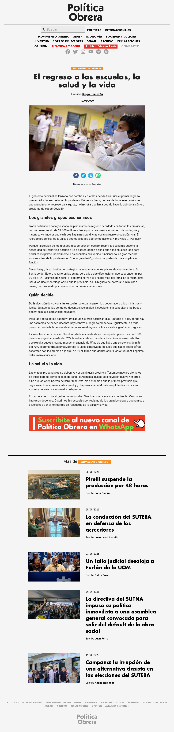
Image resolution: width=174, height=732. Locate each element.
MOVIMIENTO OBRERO (54, 36)
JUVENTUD (41, 41)
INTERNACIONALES (118, 30)
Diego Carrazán (92, 94)
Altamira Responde (117, 706)
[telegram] (90, 176)
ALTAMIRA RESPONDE (66, 46)
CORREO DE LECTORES (68, 41)
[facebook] (76, 176)
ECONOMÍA (94, 36)
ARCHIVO (107, 41)
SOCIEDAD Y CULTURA (121, 36)
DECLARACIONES (128, 41)
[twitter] (83, 176)
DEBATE (92, 41)
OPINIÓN (40, 46)
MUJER (77, 36)
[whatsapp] (98, 176)
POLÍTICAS (94, 30)
